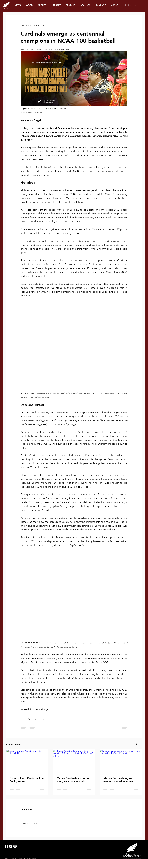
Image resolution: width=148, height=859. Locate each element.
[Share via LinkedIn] (36, 719)
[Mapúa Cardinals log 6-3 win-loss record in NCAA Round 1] (121, 761)
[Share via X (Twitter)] (29, 719)
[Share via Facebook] (22, 719)
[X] (10, 846)
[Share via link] (43, 719)
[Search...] (133, 5)
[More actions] (125, 25)
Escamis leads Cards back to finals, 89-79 (27, 779)
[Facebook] (6, 846)
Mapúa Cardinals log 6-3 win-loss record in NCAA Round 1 (118, 779)
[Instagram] (15, 846)
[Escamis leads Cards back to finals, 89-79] (27, 761)
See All (139, 744)
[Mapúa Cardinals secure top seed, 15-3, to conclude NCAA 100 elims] (74, 761)
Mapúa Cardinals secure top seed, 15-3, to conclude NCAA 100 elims (73, 779)
